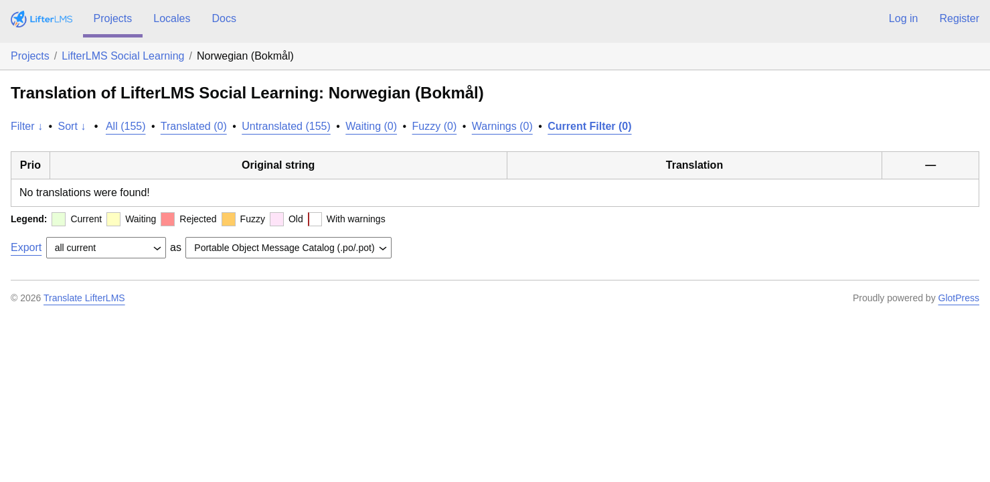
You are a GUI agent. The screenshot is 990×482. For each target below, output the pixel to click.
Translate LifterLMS (84, 298)
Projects (113, 18)
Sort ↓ (72, 126)
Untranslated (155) (286, 126)
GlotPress (958, 298)
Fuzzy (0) (434, 126)
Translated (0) (194, 126)
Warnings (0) (502, 126)
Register (959, 18)
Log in (903, 18)
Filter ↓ (27, 126)
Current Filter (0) (589, 126)
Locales (171, 18)
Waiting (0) (371, 126)
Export (26, 247)
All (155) (126, 126)
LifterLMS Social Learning (123, 56)
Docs (224, 18)
